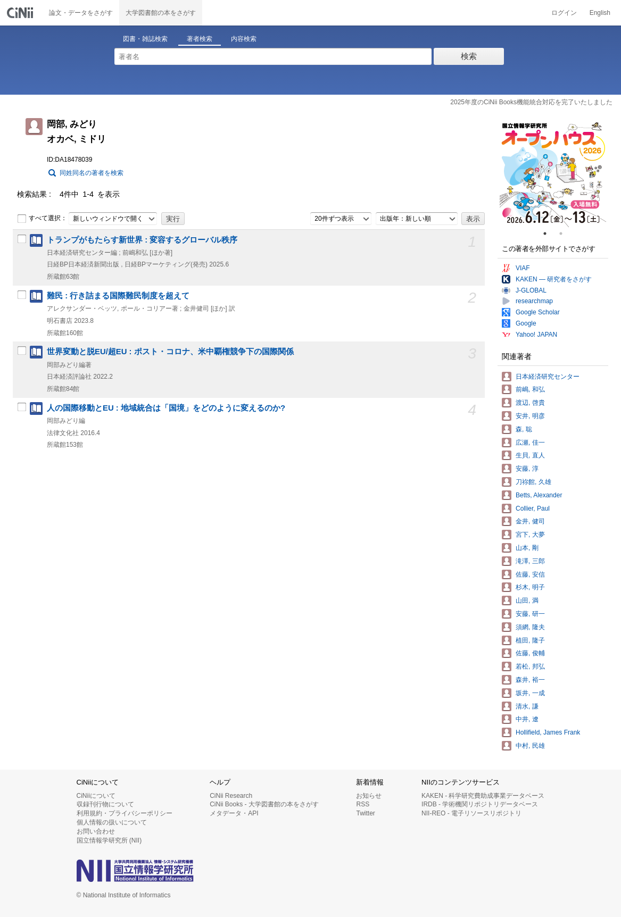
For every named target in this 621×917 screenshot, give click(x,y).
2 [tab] (565, 233)
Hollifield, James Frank (548, 732)
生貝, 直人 (530, 455)
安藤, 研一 (530, 614)
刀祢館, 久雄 (533, 482)
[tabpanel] (552, 174)
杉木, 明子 (530, 587)
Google (526, 323)
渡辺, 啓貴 (530, 402)
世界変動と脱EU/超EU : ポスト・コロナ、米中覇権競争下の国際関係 (170, 351)
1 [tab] (549, 233)
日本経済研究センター (547, 376)
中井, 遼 (527, 719)
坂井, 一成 (530, 693)
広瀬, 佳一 (530, 442)
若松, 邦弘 (530, 666)
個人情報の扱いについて (112, 822)
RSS (362, 804)
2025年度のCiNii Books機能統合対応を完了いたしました (531, 102)
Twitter (365, 813)
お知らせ (369, 795)
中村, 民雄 (530, 745)
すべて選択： (42, 218)
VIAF (523, 268)
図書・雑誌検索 (145, 39)
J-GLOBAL (531, 290)
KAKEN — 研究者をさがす (554, 279)
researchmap (534, 301)
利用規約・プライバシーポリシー (124, 813)
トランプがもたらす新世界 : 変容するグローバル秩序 (142, 240)
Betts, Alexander (539, 495)
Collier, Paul (533, 508)
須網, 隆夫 (530, 627)
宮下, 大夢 (530, 534)
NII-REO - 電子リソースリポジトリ (471, 813)
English (600, 12)
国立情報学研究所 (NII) (109, 840)
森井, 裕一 (530, 679)
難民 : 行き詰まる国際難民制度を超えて (118, 295)
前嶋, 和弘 (530, 389)
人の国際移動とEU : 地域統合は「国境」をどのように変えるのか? (166, 408)
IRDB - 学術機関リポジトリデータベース (479, 804)
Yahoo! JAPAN (536, 334)
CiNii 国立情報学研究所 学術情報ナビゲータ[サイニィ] (21, 13)
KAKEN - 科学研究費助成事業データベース (482, 795)
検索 (469, 56)
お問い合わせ (96, 831)
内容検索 (243, 39)
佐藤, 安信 (530, 574)
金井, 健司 (530, 521)
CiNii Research (231, 795)
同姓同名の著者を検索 (91, 173)
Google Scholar (538, 312)
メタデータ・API (234, 813)
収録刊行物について (105, 804)
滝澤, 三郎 (530, 561)
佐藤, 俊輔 (530, 653)
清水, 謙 (527, 706)
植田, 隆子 (530, 640)
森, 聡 (524, 429)
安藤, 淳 (527, 468)
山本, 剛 (527, 548)
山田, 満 (527, 600)
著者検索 (199, 39)
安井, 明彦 (530, 416)
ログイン (564, 12)
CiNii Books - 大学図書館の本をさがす (264, 804)
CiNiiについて (96, 795)
